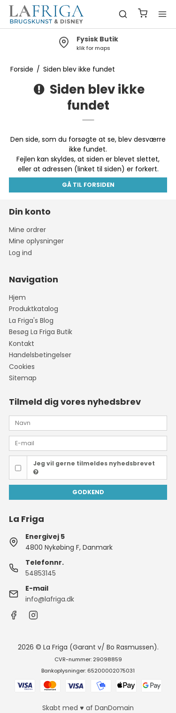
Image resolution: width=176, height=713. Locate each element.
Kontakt (21, 343)
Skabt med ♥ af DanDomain (87, 708)
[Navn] (88, 422)
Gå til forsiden (88, 185)
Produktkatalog (33, 308)
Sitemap (23, 378)
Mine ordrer (27, 229)
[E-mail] (88, 443)
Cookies (22, 366)
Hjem (17, 297)
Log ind (20, 252)
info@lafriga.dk (49, 599)
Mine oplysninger (36, 241)
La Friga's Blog (31, 320)
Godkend (88, 492)
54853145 (40, 573)
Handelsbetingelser (40, 355)
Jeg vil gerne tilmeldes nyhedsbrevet (94, 467)
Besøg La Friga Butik (40, 331)
